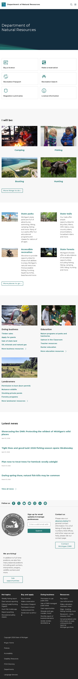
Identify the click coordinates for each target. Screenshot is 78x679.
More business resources (14, 349)
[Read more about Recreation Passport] (20, 84)
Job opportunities (13, 579)
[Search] (71, 4)
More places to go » (12, 283)
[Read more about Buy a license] (20, 70)
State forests (67, 249)
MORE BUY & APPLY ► (28, 614)
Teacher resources (49, 343)
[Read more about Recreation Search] (58, 84)
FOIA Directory (9, 664)
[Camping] (19, 139)
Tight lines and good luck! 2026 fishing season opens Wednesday (37, 448)
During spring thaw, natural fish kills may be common (31, 475)
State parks (27, 214)
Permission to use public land (47, 600)
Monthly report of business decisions (47, 617)
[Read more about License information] (58, 98)
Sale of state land (9, 341)
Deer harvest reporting (10, 601)
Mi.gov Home (9, 643)
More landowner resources (15, 401)
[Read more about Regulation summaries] (20, 98)
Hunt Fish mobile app (9, 609)
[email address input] (39, 524)
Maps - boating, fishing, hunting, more (68, 610)
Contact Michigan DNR (65, 545)
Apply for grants (9, 337)
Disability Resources (11, 659)
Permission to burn (28, 607)
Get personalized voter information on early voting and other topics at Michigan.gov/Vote (68, 623)
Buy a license (25, 598)
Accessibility (8, 653)
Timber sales (7, 334)
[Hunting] (58, 170)
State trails (66, 214)
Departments (9, 669)
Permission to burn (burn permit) (16, 386)
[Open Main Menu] (75, 4)
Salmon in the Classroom (52, 340)
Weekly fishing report (9, 598)
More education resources (54, 351)
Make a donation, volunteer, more (66, 605)
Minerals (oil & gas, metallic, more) (47, 612)
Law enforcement (66, 601)
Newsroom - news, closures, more (66, 615)
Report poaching (8, 612)
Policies (6, 648)
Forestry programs (10, 397)
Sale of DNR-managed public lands (49, 604)
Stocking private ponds (12, 393)
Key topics (64, 598)
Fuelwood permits (27, 610)
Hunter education (48, 347)
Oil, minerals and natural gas (14, 345)
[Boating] (19, 170)
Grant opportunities (47, 608)
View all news (9, 489)
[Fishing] (58, 139)
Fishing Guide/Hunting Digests (10, 605)
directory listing (61, 521)
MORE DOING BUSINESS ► (46, 622)
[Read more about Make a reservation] (58, 70)
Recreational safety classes (8, 616)
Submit (39, 531)
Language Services (11, 675)
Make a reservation (28, 601)
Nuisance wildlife (9, 389)
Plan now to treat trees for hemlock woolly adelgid (29, 462)
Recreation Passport (28, 604)
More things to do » (12, 191)
